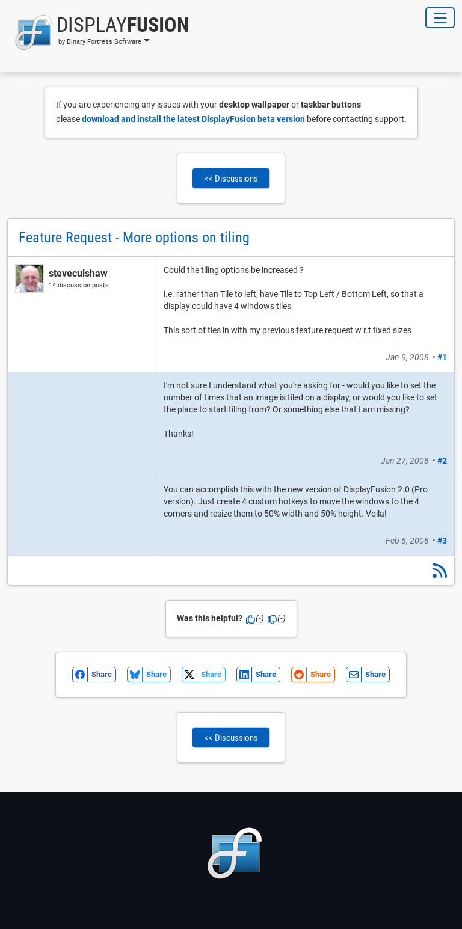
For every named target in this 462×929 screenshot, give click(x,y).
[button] (98, 32)
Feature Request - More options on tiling (134, 237)
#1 (442, 357)
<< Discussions (231, 178)
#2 (442, 460)
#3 (442, 540)
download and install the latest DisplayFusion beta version (193, 119)
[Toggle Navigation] (440, 17)
